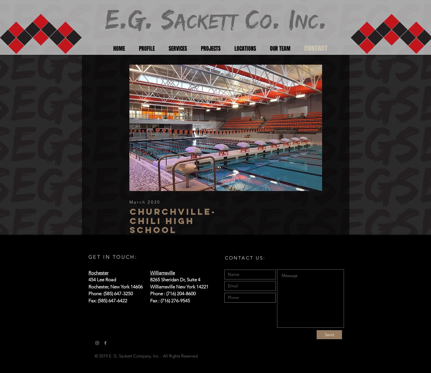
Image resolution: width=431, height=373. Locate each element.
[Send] (329, 334)
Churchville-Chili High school (173, 220)
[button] (225, 128)
